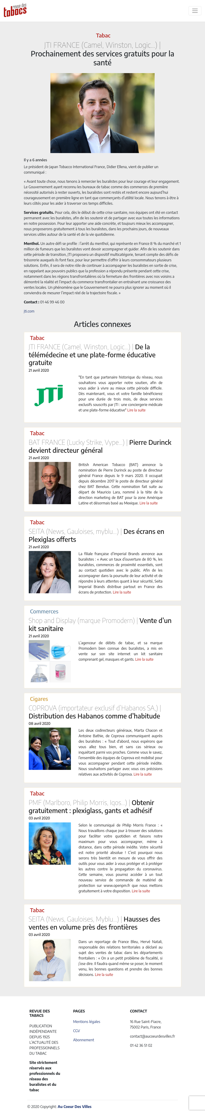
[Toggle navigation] (195, 10)
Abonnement (83, 1040)
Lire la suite (136, 410)
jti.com (29, 311)
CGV (76, 1030)
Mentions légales (86, 1021)
